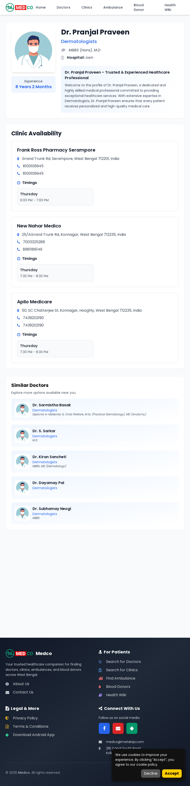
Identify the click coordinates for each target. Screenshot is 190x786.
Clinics (86, 7)
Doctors (63, 7)
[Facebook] (104, 728)
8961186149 (32, 249)
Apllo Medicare (34, 301)
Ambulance (113, 7)
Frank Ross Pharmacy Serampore (56, 150)
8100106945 (33, 166)
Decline (150, 773)
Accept (172, 773)
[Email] (118, 728)
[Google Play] (131, 728)
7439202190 (33, 317)
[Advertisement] (95, 568)
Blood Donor (139, 7)
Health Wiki (170, 7)
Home (41, 7)
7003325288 (34, 242)
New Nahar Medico (39, 226)
